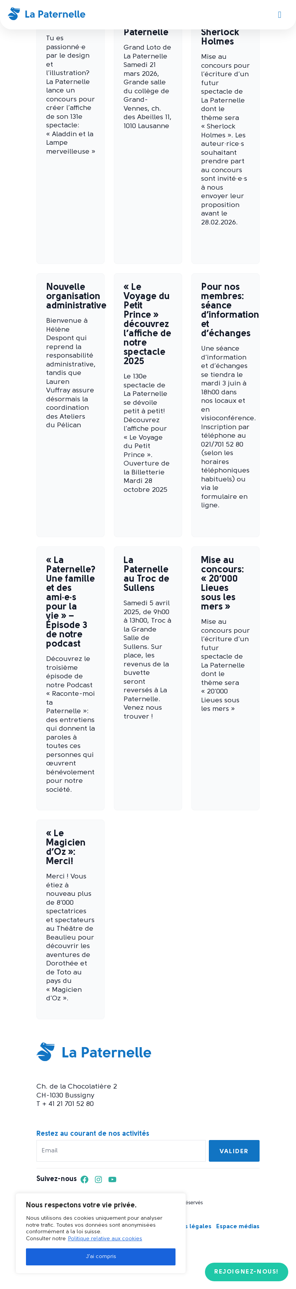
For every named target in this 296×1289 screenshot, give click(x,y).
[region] (100, 1233)
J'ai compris (101, 1257)
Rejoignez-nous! (246, 1272)
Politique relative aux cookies (105, 1239)
